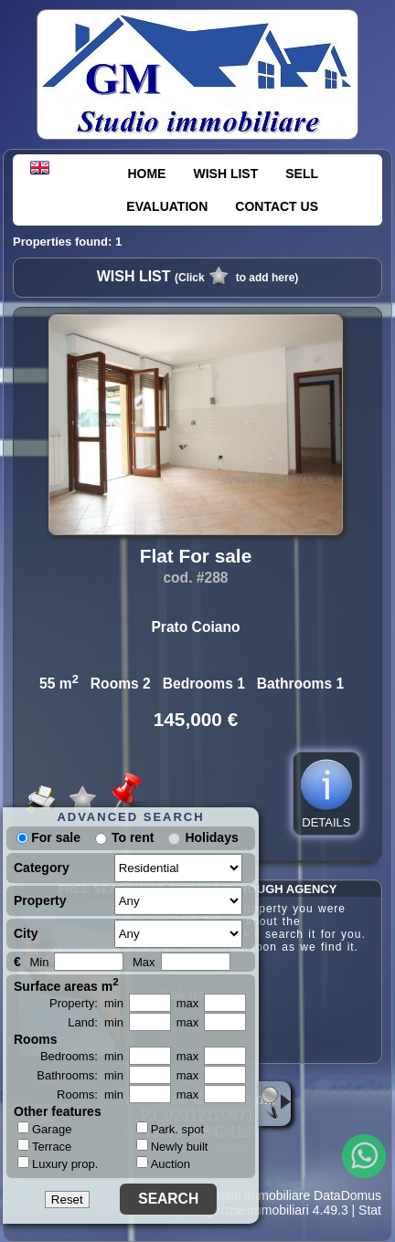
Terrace (44, 1146)
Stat (369, 1210)
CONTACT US (276, 206)
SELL (301, 173)
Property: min (86, 1003)
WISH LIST (225, 173)
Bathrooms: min (80, 1075)
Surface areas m (66, 984)
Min (38, 962)
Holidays (211, 837)
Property (40, 900)
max (187, 1003)
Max (144, 962)
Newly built (172, 1146)
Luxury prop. (57, 1163)
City (25, 933)
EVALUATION (167, 206)
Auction (163, 1164)
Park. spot (170, 1129)
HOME (146, 173)
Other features (57, 1111)
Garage (44, 1128)
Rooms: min (90, 1094)
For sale (48, 837)
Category (41, 867)
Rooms (35, 1039)
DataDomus (347, 1195)
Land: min (95, 1022)
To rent (133, 837)
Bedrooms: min (81, 1056)
